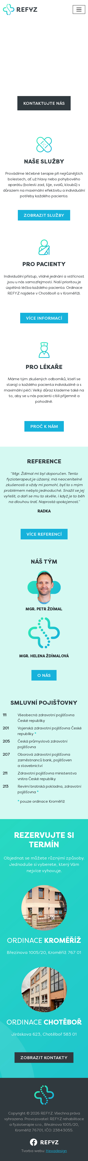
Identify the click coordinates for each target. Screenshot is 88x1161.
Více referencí (44, 534)
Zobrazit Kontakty (44, 1057)
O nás (44, 675)
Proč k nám (44, 426)
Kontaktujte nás (44, 103)
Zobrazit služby (44, 215)
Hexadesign (56, 1150)
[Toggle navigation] (79, 9)
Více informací (44, 318)
